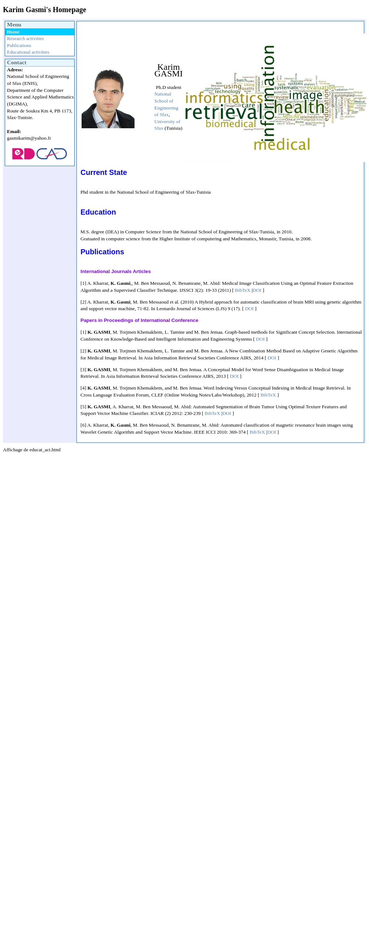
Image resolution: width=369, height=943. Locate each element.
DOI (256, 290)
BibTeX (242, 290)
